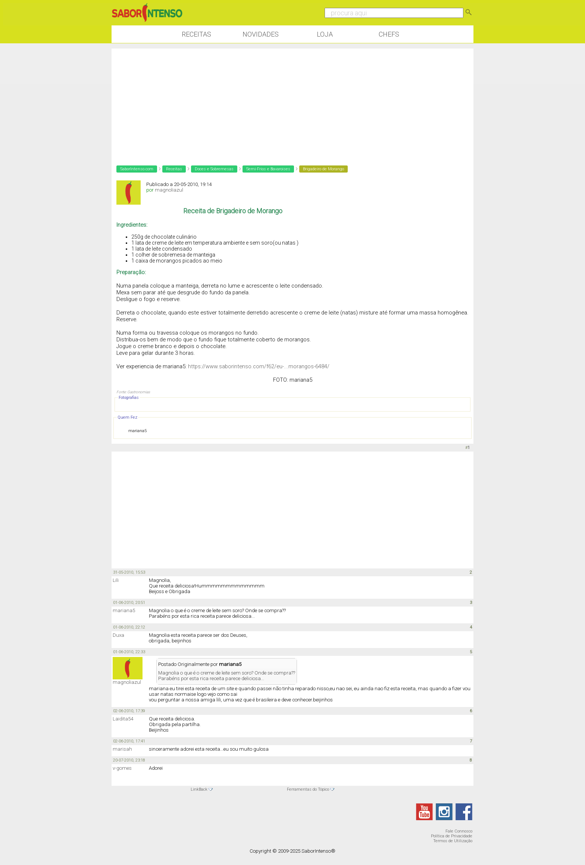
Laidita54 (123, 719)
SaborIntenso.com (136, 169)
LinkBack (199, 789)
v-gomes (122, 768)
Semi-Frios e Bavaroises (268, 169)
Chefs (389, 34)
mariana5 (124, 610)
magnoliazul (169, 190)
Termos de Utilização (452, 840)
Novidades (261, 34)
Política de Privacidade (451, 836)
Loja (325, 34)
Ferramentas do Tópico (308, 789)
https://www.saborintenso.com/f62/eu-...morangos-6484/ (258, 366)
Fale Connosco (458, 831)
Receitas (196, 34)
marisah (122, 749)
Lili (116, 580)
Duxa (118, 635)
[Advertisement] (292, 101)
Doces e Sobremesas (214, 169)
